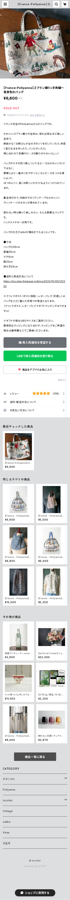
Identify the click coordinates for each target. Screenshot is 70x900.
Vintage (8, 811)
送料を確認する (37, 115)
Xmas (6, 832)
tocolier (8, 800)
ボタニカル (9, 778)
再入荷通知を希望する (35, 342)
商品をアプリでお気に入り (35, 369)
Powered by (35, 866)
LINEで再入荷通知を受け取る (35, 356)
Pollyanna (9, 789)
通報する (62, 380)
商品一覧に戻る (35, 757)
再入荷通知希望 (44, 894)
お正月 (6, 843)
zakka (7, 821)
